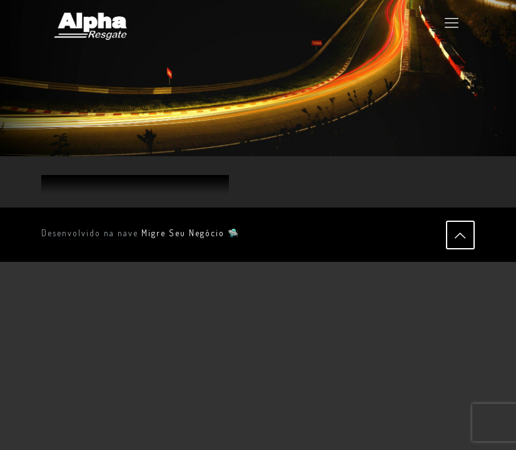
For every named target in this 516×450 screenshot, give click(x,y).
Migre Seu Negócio (183, 233)
